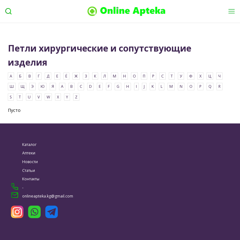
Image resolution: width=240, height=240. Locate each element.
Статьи (28, 170)
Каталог (29, 144)
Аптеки (28, 153)
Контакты (30, 179)
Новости (30, 161)
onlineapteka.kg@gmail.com (47, 196)
